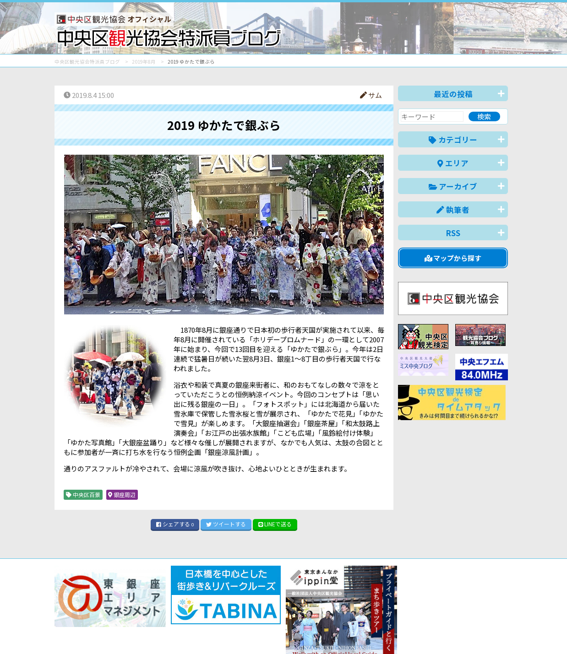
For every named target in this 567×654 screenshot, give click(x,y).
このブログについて (165, 614)
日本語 (349, 633)
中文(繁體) (461, 633)
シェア (175, 524)
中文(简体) (419, 633)
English (381, 633)
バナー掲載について (89, 614)
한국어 (497, 633)
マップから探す (453, 258)
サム (371, 95)
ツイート (226, 524)
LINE (275, 524)
